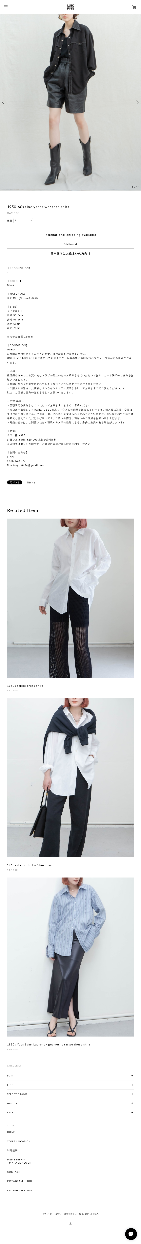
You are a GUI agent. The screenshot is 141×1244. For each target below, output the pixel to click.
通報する (31, 482)
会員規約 (94, 1214)
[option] (70, 102)
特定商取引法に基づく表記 (76, 1214)
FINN (10, 1084)
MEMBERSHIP (16, 1159)
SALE (10, 1112)
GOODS (12, 1103)
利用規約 (12, 1150)
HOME (11, 1132)
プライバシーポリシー (53, 1214)
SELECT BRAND (17, 1094)
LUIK (10, 1075)
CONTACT (13, 1172)
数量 (9, 220)
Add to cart (70, 244)
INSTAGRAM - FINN (20, 1190)
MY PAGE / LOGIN (21, 1162)
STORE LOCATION (19, 1141)
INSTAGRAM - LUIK (19, 1181)
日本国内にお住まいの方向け (70, 253)
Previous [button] (4, 102)
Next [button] (137, 102)
